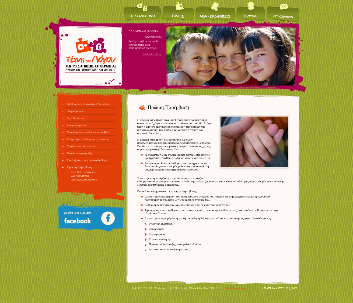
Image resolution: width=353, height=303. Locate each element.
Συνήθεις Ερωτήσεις (83, 171)
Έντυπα (251, 11)
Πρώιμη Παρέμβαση (79, 167)
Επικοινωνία (282, 11)
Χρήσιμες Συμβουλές (84, 179)
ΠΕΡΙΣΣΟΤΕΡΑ (152, 53)
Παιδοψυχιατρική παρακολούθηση (88, 160)
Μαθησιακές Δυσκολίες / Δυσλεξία (88, 103)
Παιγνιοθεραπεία (77, 125)
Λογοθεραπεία (76, 111)
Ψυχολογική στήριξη (79, 153)
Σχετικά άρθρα (80, 175)
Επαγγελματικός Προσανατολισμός (88, 139)
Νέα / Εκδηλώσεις (215, 11)
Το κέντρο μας (142, 11)
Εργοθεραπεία (75, 118)
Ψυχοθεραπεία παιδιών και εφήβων (88, 132)
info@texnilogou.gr (235, 288)
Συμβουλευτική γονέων (81, 146)
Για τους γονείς (178, 11)
